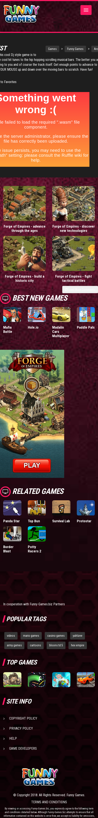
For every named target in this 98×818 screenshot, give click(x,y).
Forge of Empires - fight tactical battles (73, 280)
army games (14, 647)
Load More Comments (80, 291)
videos (11, 637)
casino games (56, 637)
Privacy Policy (21, 730)
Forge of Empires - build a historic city (24, 280)
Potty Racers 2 (34, 550)
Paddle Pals (86, 329)
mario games (31, 637)
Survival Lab (61, 523)
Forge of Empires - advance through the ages (25, 230)
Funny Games (62, 46)
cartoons (35, 647)
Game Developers (23, 750)
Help (13, 740)
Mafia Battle (7, 331)
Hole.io (33, 329)
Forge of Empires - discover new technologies (73, 230)
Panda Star (11, 523)
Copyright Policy (23, 720)
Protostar (84, 523)
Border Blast (8, 550)
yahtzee (77, 637)
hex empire (77, 647)
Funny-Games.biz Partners (47, 606)
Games (39, 46)
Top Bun (34, 523)
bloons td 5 (56, 647)
